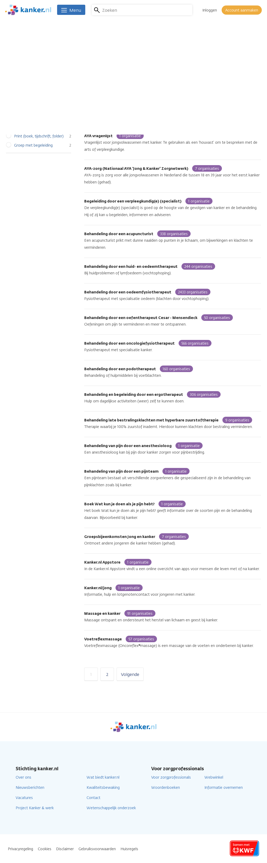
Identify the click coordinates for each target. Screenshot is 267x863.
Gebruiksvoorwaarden (97, 849)
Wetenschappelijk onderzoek (111, 808)
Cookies (44, 849)
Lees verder (210, 70)
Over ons (23, 777)
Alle (17, 108)
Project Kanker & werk (35, 808)
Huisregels (129, 849)
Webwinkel (213, 777)
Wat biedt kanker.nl (103, 777)
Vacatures (24, 797)
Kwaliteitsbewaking (103, 787)
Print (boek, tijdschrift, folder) (39, 136)
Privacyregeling (20, 849)
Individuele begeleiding (33, 117)
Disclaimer (65, 849)
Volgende (130, 674)
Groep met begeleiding (33, 145)
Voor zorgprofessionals (171, 777)
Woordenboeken (165, 787)
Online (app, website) (32, 127)
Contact (93, 797)
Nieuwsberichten (30, 787)
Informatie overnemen (223, 787)
